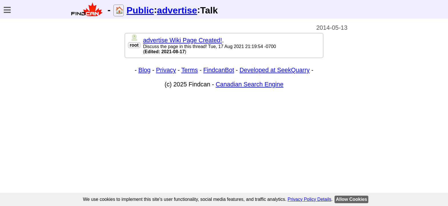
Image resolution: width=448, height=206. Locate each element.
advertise (177, 10)
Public (140, 10)
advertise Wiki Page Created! (182, 40)
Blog (144, 70)
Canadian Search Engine (249, 84)
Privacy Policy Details (309, 199)
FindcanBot (218, 70)
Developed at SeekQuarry (274, 70)
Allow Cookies (351, 199)
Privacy (166, 70)
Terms (189, 70)
